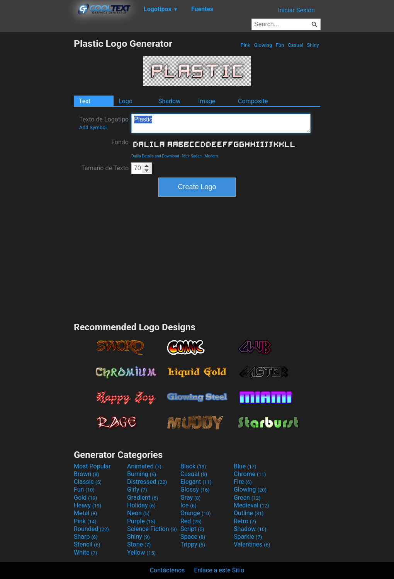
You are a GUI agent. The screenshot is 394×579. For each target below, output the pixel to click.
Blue (245, 466)
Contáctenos (167, 570)
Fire (243, 481)
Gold (85, 497)
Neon (138, 513)
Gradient (142, 497)
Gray (190, 497)
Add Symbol (93, 127)
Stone (139, 544)
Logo (125, 101)
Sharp (86, 536)
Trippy (192, 544)
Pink (245, 45)
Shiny (313, 45)
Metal (85, 513)
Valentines (252, 544)
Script (192, 529)
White (85, 552)
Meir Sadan (192, 156)
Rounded (91, 529)
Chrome (250, 474)
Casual (295, 45)
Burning (141, 474)
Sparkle (248, 536)
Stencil (87, 544)
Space (192, 536)
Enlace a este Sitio (219, 570)
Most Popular (92, 466)
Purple (141, 521)
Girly (137, 489)
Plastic (221, 123)
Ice (188, 505)
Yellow (141, 552)
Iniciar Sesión (296, 10)
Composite (253, 101)
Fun (280, 45)
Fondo (120, 142)
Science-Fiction (152, 529)
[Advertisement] (37, 154)
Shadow (169, 101)
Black (193, 466)
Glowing (263, 45)
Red (191, 521)
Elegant (196, 481)
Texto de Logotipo (104, 123)
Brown (86, 474)
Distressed (147, 481)
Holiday (141, 505)
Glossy (195, 489)
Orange (195, 513)
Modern (211, 156)
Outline (249, 513)
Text (84, 101)
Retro (245, 521)
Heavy (87, 505)
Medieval (251, 505)
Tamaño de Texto (105, 168)
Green (247, 497)
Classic (88, 481)
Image (207, 101)
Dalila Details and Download (155, 156)
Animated (144, 466)
